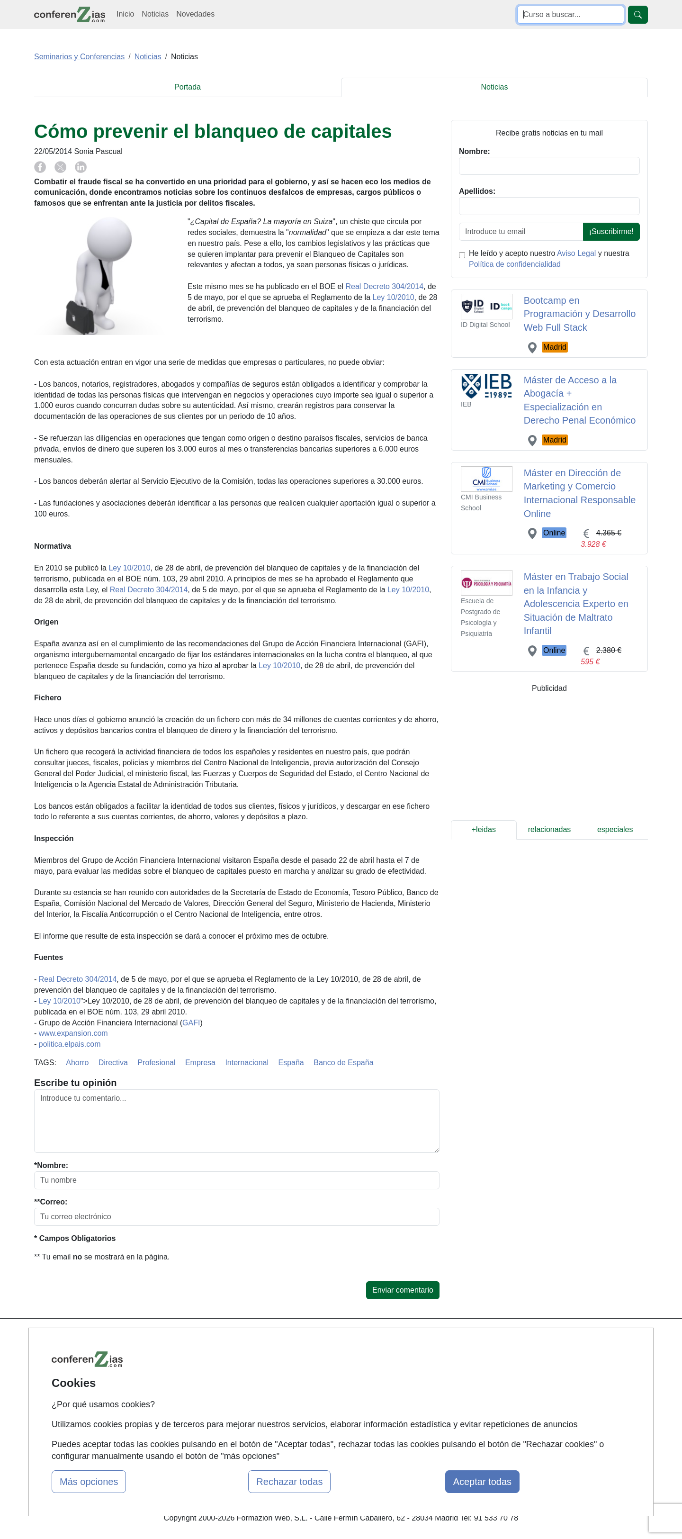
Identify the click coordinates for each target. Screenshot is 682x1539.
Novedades (195, 14)
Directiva (113, 1063)
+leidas (484, 829)
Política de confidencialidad (515, 264)
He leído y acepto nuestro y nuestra (549, 258)
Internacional (247, 1063)
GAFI (191, 1023)
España (291, 1063)
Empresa (200, 1063)
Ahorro (77, 1063)
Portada (187, 87)
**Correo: (50, 1202)
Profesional (156, 1063)
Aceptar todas (482, 1481)
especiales (615, 829)
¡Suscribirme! (611, 231)
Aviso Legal (576, 253)
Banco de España (343, 1063)
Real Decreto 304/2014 (385, 286)
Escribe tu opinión (75, 1082)
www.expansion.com (73, 1033)
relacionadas (549, 829)
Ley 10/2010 (393, 297)
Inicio (125, 14)
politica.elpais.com (70, 1044)
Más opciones (89, 1481)
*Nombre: (51, 1165)
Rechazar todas (289, 1481)
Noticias (155, 14)
